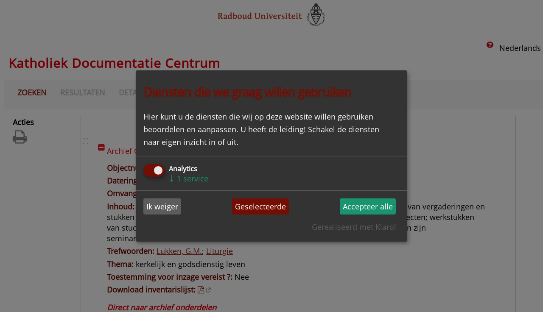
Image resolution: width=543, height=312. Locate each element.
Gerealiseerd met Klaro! (354, 227)
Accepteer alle (368, 206)
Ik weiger (162, 206)
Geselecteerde (260, 206)
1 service (188, 178)
